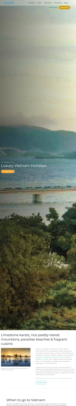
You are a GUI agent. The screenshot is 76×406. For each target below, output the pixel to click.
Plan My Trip (8, 171)
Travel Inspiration (48, 2)
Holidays (39, 2)
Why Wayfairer (57, 2)
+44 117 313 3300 (53, 7)
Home (2, 162)
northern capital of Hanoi (50, 378)
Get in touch (64, 7)
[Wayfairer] (10, 3)
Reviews (66, 2)
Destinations (31, 2)
